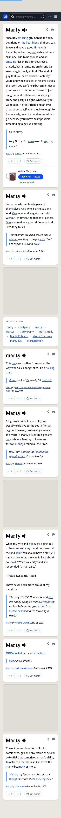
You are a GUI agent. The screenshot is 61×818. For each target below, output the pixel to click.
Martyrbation (35, 341)
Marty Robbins (19, 336)
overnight (44, 602)
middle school (17, 611)
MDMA (10, 653)
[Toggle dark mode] (50, 16)
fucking (50, 368)
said (18, 553)
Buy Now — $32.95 (30, 176)
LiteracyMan (21, 786)
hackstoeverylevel (24, 668)
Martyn (10, 332)
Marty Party (26, 332)
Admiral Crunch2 (23, 623)
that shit (47, 380)
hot (34, 52)
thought (14, 779)
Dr (27, 380)
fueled (18, 653)
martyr (38, 327)
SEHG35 (18, 463)
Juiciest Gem (21, 251)
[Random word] (42, 17)
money (19, 444)
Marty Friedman (42, 336)
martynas (24, 327)
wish (42, 239)
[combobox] (27, 16)
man (8, 372)
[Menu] (55, 16)
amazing (23, 38)
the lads (40, 653)
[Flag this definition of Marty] (52, 29)
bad (14, 363)
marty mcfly (46, 332)
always (13, 239)
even (31, 141)
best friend (32, 43)
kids (31, 544)
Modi (12, 661)
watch (21, 456)
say (46, 141)
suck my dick (43, 779)
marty (9, 327)
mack (21, 767)
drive (37, 244)
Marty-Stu (16, 341)
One (23, 209)
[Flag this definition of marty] (53, 354)
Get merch (33, 161)
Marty (9, 153)
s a (20, 661)
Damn (13, 774)
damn (12, 380)
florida (47, 426)
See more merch (26, 182)
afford (26, 452)
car (8, 439)
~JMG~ (18, 153)
